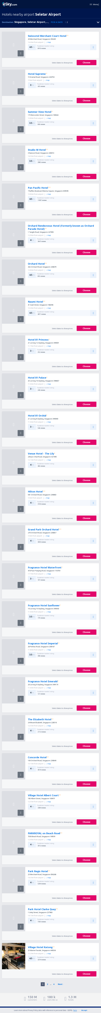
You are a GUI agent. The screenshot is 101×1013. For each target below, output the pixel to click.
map (48, 42)
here (75, 1010)
